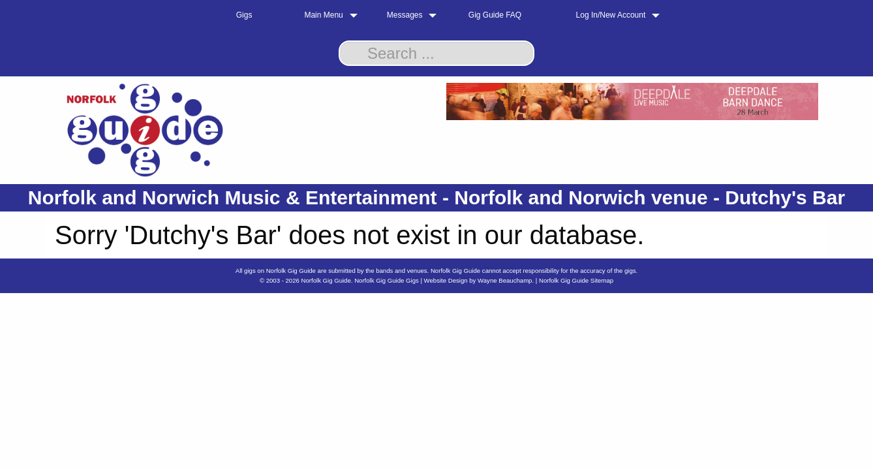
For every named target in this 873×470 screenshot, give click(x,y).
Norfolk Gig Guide (326, 280)
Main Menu (323, 15)
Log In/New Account (611, 15)
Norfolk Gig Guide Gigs (386, 280)
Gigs (244, 15)
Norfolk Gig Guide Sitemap (576, 280)
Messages (405, 15)
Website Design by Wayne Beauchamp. (479, 280)
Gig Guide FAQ (494, 15)
